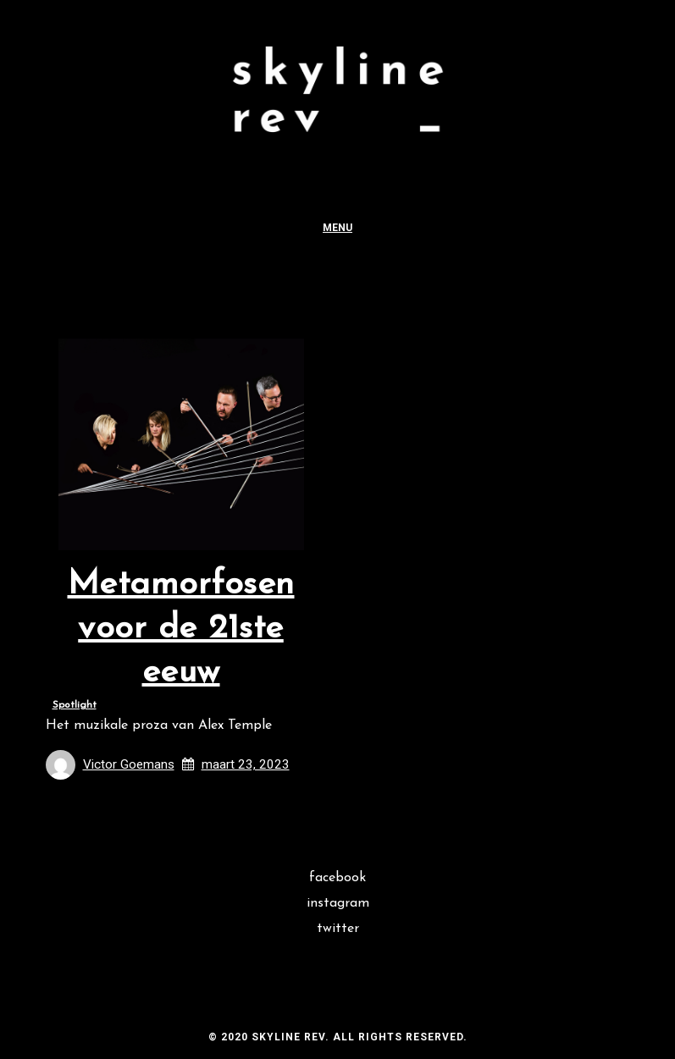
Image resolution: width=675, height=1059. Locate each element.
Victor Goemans (128, 764)
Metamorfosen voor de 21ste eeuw (181, 629)
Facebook (337, 878)
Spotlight (75, 705)
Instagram (338, 903)
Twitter (338, 928)
